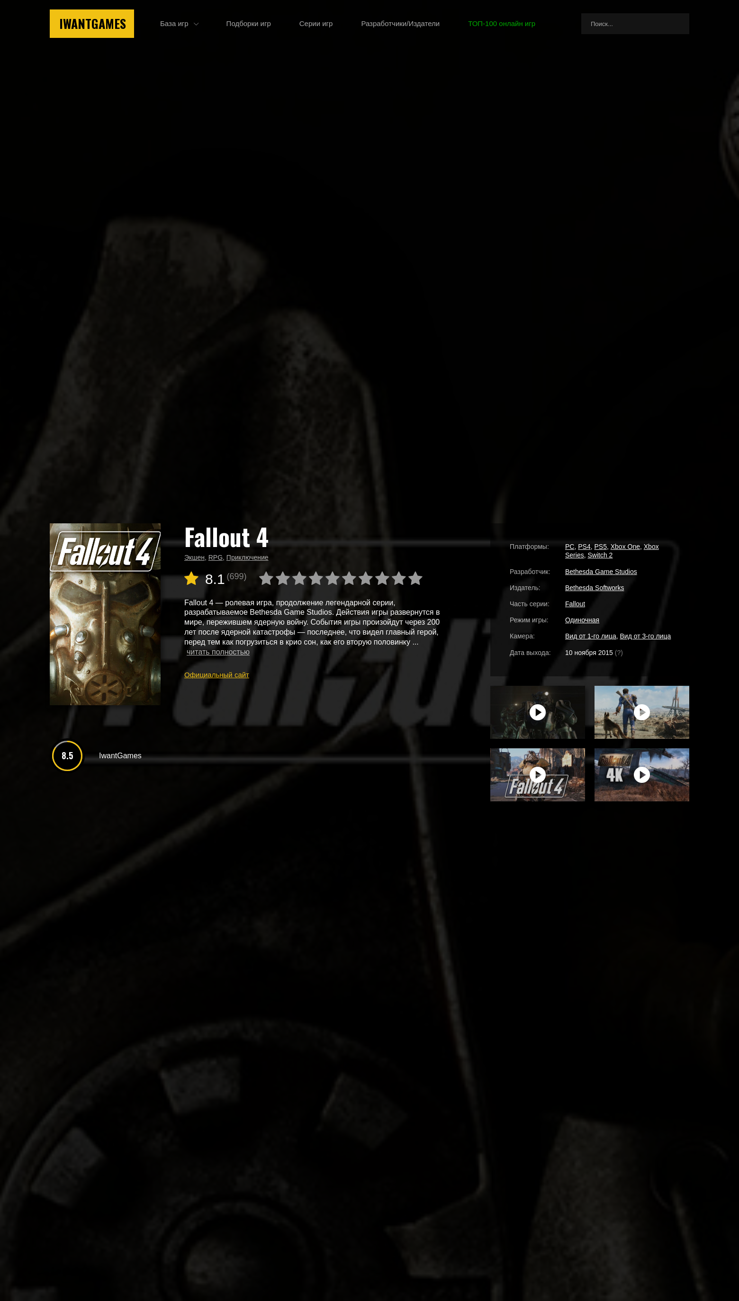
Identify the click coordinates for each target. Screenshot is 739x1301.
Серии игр (316, 23)
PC (569, 546)
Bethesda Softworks (594, 588)
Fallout (575, 604)
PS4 (584, 546)
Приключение (247, 557)
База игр (174, 23)
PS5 (600, 546)
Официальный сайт (216, 675)
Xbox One (625, 546)
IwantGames (92, 23)
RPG (215, 557)
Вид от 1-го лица (590, 636)
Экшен (194, 557)
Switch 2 (600, 555)
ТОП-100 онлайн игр (501, 23)
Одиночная (582, 620)
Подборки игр (248, 23)
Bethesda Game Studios (601, 571)
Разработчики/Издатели (400, 23)
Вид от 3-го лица (645, 636)
